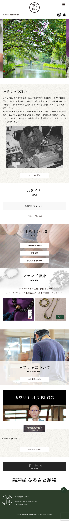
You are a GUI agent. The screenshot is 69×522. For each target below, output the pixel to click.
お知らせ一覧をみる (34, 216)
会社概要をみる (34, 379)
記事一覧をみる (34, 449)
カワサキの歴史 (34, 175)
